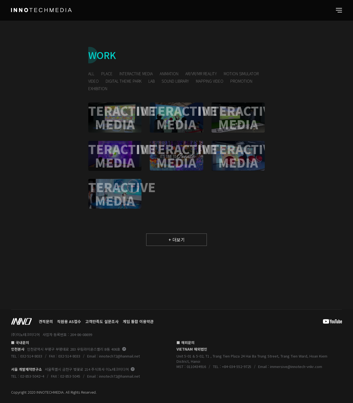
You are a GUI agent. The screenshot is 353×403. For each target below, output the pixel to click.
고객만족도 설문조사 (102, 321)
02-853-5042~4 (32, 376)
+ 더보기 (177, 239)
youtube (328, 321)
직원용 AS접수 (69, 321)
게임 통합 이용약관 (138, 321)
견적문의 (46, 321)
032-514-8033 (31, 356)
